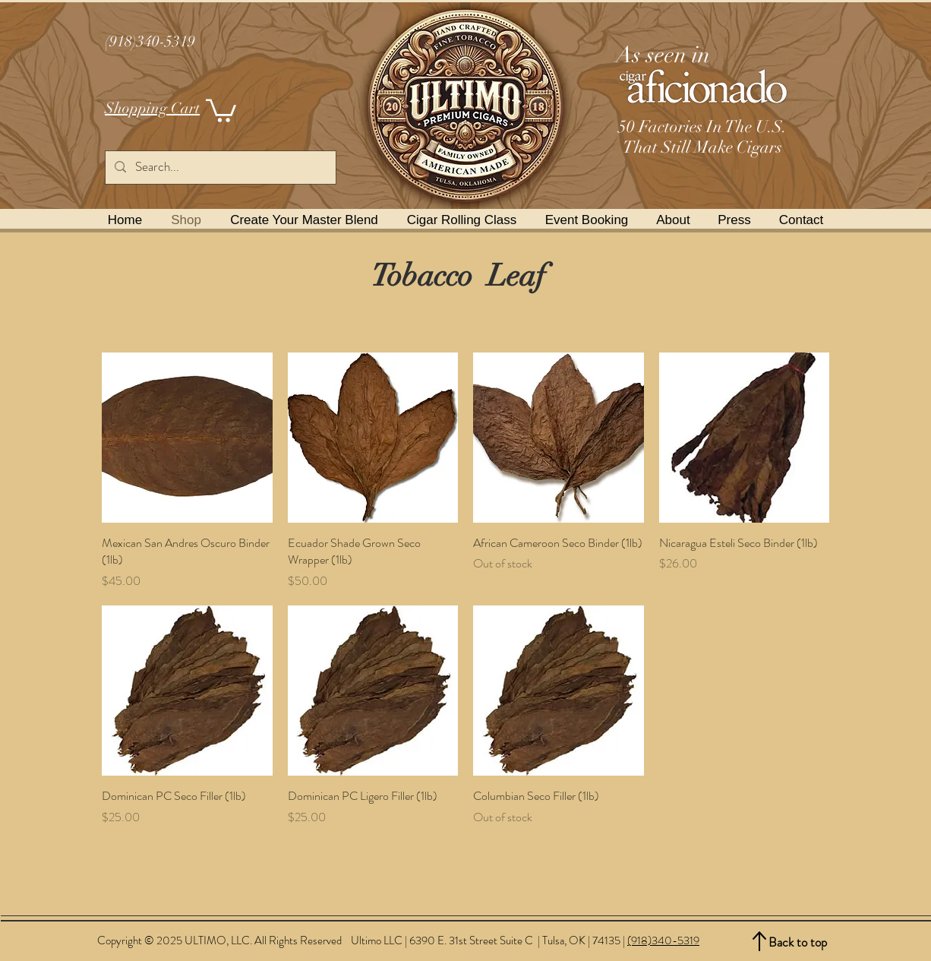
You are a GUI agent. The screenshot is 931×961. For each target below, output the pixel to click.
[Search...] (219, 167)
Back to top (797, 942)
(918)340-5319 (663, 940)
